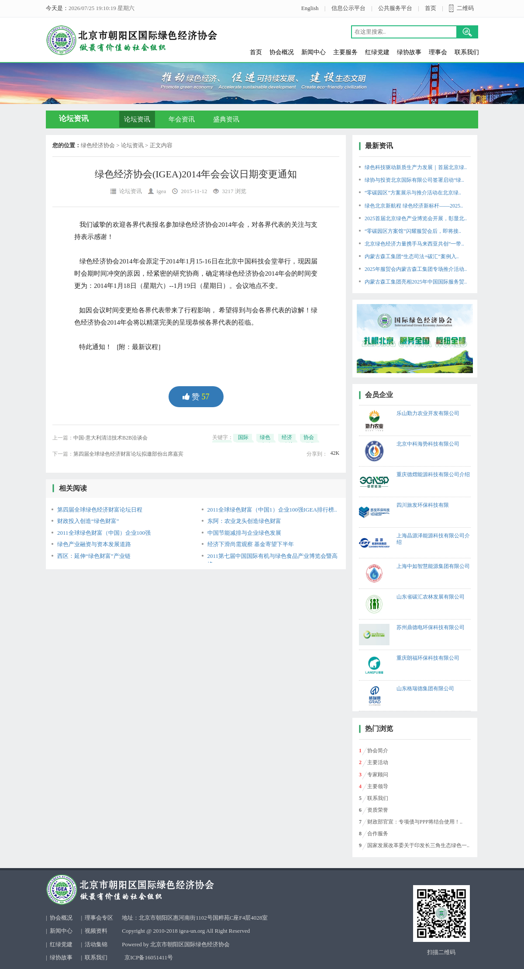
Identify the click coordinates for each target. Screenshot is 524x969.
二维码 (465, 8)
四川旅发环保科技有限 (422, 505)
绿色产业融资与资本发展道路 (94, 544)
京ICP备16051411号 (148, 957)
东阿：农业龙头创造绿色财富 (244, 521)
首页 (430, 8)
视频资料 (96, 930)
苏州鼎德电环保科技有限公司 (430, 627)
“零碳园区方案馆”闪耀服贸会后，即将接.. (413, 231)
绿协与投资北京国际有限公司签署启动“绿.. (414, 180)
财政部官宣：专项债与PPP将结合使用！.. (414, 822)
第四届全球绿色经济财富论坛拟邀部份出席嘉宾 (128, 454)
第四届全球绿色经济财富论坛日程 (99, 509)
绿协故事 (409, 52)
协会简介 (377, 751)
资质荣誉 (377, 810)
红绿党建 (377, 52)
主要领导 (377, 786)
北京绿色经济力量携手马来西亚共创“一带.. (414, 244)
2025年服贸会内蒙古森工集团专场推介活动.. (416, 269)
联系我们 (467, 52)
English (310, 8)
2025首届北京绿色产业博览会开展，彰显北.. (416, 218)
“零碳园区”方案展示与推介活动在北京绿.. (413, 193)
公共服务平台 (395, 8)
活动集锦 (96, 944)
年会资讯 (182, 119)
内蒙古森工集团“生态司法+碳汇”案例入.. (411, 256)
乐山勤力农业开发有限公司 (427, 413)
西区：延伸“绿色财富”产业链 (94, 556)
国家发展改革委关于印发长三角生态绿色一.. (418, 845)
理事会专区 (99, 917)
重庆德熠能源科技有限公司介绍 (433, 474)
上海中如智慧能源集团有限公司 (433, 566)
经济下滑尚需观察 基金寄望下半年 (250, 544)
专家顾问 (377, 775)
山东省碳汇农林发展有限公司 (430, 597)
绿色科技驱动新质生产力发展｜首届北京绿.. (416, 167)
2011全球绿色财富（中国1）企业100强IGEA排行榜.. (272, 509)
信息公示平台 (348, 8)
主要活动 (377, 762)
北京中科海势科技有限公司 (427, 444)
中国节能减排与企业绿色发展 (244, 532)
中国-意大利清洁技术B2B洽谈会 (110, 438)
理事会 (438, 52)
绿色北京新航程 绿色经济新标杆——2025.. (414, 206)
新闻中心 (313, 52)
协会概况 (281, 52)
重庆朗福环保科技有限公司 (427, 658)
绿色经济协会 (98, 145)
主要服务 (345, 52)
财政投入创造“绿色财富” (88, 521)
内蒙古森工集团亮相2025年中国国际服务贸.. (416, 282)
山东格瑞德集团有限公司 (425, 688)
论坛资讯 (137, 119)
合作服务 (377, 834)
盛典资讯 (226, 119)
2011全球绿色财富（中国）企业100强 (104, 532)
